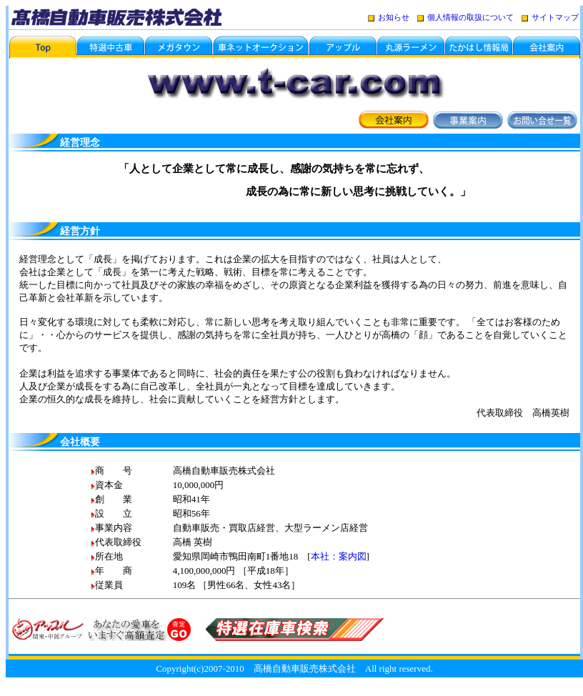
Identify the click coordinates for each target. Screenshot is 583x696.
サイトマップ (550, 17)
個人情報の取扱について (470, 17)
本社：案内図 (339, 556)
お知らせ (388, 17)
